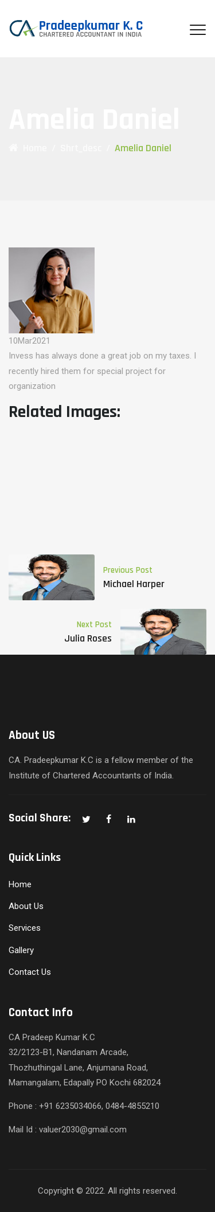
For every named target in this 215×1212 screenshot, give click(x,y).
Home (28, 148)
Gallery (21, 950)
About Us (26, 906)
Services (25, 928)
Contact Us (30, 972)
